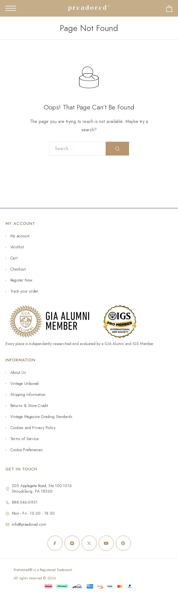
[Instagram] (72, 543)
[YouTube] (106, 543)
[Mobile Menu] (10, 8)
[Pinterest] (123, 543)
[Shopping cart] (169, 10)
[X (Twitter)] (89, 543)
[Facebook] (55, 543)
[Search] (117, 149)
